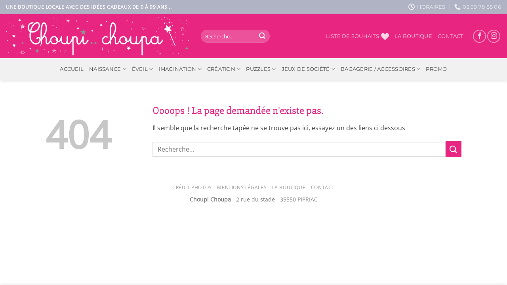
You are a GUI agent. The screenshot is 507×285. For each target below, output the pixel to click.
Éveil (142, 69)
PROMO (436, 69)
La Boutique (289, 187)
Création (224, 69)
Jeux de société (308, 69)
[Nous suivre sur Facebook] (479, 36)
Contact (450, 36)
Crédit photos (192, 187)
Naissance (107, 69)
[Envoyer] (262, 36)
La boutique (413, 36)
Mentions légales (242, 187)
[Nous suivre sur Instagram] (493, 36)
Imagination (180, 69)
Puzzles (261, 69)
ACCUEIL (72, 69)
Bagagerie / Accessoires (380, 69)
